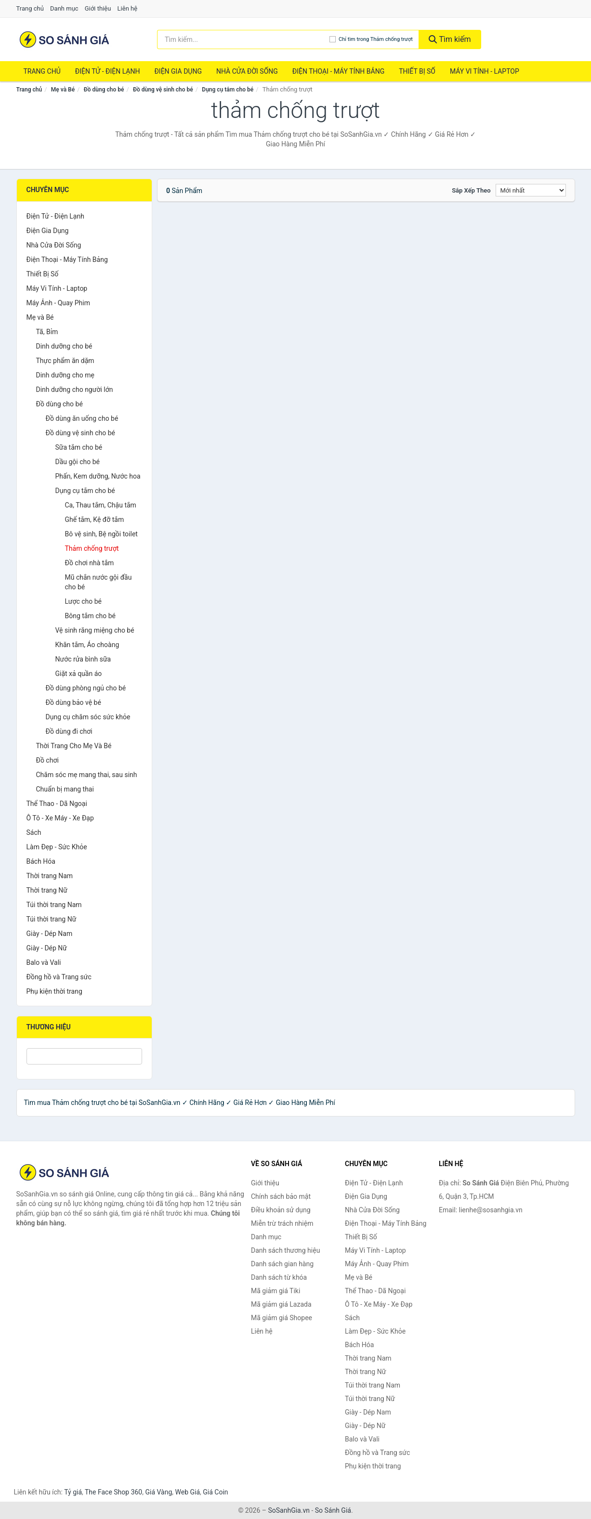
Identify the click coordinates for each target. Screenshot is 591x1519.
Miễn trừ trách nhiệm (282, 1223)
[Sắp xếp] (531, 190)
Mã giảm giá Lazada (281, 1304)
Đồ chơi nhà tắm (89, 563)
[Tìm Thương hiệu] (84, 1056)
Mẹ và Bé (63, 89)
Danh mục (64, 8)
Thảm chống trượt (92, 548)
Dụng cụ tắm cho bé (227, 89)
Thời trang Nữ (46, 890)
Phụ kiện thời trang (54, 991)
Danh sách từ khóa (279, 1277)
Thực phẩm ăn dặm (65, 360)
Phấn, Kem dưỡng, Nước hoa (98, 476)
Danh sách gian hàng (282, 1264)
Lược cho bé (83, 601)
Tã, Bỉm (47, 332)
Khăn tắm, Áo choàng (87, 645)
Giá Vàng (158, 1492)
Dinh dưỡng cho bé (64, 346)
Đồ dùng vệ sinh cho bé (163, 89)
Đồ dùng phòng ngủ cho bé (86, 688)
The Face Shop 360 (113, 1492)
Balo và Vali (43, 962)
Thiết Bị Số (417, 71)
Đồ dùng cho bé (104, 89)
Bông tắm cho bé (90, 616)
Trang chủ (30, 8)
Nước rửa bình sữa (83, 659)
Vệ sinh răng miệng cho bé (94, 630)
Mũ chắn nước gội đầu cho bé (98, 582)
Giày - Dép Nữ (46, 948)
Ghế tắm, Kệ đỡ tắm (94, 519)
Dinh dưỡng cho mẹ (65, 375)
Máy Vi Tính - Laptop (484, 71)
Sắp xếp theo (471, 190)
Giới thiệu (98, 8)
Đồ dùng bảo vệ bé (73, 702)
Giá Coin (215, 1492)
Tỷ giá (73, 1492)
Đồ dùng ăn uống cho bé (82, 418)
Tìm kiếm (450, 39)
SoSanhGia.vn (288, 1510)
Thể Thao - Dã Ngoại (56, 803)
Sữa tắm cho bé (79, 447)
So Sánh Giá (333, 1510)
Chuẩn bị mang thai (65, 789)
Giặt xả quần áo (78, 673)
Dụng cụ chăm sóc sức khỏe (88, 717)
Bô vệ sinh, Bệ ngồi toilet (101, 534)
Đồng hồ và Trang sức (59, 977)
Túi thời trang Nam (54, 905)
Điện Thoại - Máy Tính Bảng (338, 71)
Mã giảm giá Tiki (275, 1291)
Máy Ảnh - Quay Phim (58, 303)
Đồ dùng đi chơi (69, 731)
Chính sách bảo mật (281, 1196)
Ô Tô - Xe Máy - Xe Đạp (60, 818)
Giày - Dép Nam (49, 933)
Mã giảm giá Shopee (281, 1318)
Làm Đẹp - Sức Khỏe (56, 847)
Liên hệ (128, 8)
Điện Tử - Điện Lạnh (107, 71)
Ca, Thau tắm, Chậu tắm (100, 505)
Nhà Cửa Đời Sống (247, 71)
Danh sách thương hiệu (285, 1250)
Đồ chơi (47, 760)
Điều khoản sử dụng (281, 1210)
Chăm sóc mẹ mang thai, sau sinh (86, 775)
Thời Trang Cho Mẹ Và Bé (74, 746)
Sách (33, 832)
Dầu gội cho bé (77, 462)
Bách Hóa (40, 861)
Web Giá (187, 1492)
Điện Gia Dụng (177, 71)
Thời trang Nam (49, 876)
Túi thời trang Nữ (51, 919)
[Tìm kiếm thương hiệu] (243, 39)
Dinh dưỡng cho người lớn (74, 389)
